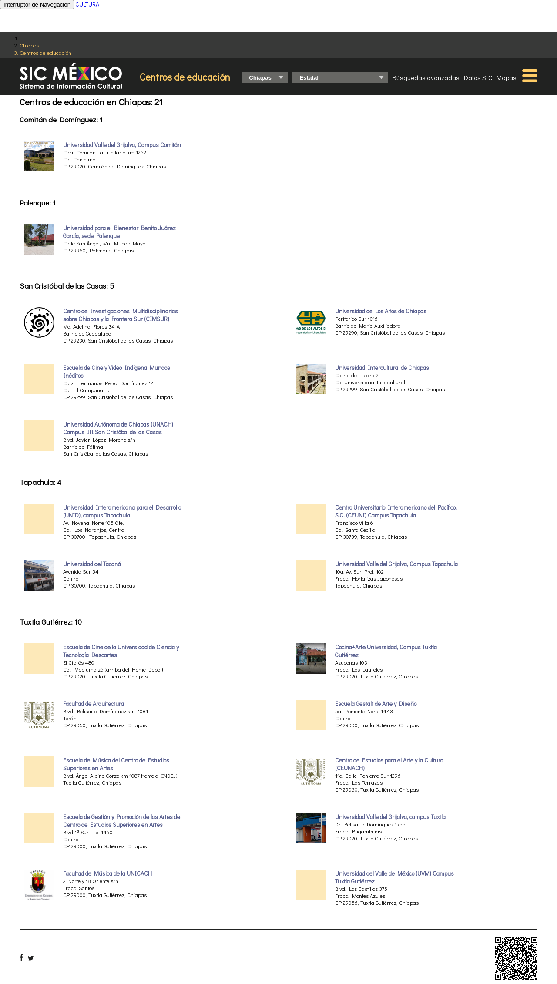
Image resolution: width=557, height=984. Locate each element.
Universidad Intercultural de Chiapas (382, 368)
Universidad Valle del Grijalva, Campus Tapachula (396, 564)
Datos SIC (478, 77)
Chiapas (29, 45)
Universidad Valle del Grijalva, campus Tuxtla (390, 817)
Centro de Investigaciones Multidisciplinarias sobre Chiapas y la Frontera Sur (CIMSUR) (120, 315)
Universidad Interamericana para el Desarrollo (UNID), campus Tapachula (122, 511)
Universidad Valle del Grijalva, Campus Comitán (122, 145)
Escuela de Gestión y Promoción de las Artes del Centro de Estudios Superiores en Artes (122, 821)
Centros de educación (45, 52)
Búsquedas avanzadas (426, 77)
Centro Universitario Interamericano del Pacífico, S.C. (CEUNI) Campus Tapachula (396, 511)
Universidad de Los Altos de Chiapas (380, 311)
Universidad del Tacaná (92, 564)
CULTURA (87, 4)
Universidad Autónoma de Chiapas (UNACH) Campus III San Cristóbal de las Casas (118, 428)
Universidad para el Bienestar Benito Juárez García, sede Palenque (119, 232)
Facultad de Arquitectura (93, 704)
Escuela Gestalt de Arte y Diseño (375, 704)
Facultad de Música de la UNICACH (107, 873)
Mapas (507, 77)
